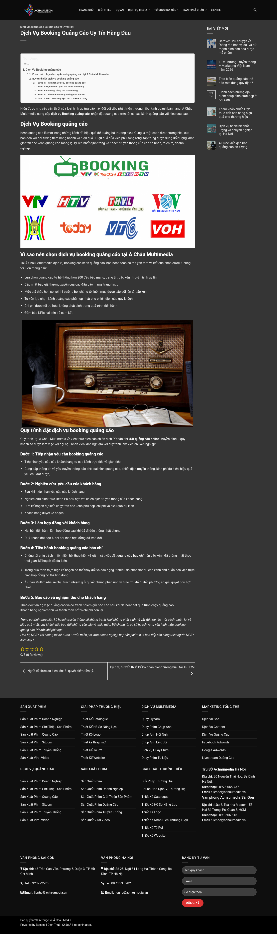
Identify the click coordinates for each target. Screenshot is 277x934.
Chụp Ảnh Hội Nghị (155, 734)
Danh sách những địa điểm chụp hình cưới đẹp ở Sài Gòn (238, 96)
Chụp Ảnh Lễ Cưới (154, 742)
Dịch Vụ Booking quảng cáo (43, 69)
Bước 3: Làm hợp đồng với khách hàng (58, 90)
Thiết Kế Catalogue (94, 719)
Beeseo (41, 925)
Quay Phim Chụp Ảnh (157, 727)
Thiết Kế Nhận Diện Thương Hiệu (165, 820)
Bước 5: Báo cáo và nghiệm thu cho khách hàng (62, 98)
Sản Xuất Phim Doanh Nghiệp (41, 719)
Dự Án (120, 9)
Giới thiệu (104, 9)
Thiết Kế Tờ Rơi (91, 750)
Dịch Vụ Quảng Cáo (32, 27)
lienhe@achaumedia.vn (229, 792)
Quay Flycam (151, 719)
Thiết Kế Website (93, 758)
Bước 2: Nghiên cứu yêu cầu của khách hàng (61, 86)
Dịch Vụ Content (213, 727)
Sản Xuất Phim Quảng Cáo (39, 734)
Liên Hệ (216, 9)
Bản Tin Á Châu (195, 10)
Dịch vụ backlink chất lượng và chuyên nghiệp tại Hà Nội (235, 130)
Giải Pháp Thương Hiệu (158, 781)
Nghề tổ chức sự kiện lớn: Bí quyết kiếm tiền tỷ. (57, 671)
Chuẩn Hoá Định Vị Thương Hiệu (164, 789)
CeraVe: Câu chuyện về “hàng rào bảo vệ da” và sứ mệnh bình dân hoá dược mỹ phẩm (237, 47)
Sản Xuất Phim (91, 781)
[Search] (255, 10)
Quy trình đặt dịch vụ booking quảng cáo (55, 78)
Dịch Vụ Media (139, 10)
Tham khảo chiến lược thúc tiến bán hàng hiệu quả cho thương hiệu (235, 113)
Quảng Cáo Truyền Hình (60, 27)
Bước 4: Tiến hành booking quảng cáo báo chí (61, 94)
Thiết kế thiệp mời (93, 742)
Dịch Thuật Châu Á (59, 925)
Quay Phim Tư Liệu (155, 758)
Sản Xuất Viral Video (34, 758)
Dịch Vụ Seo (210, 719)
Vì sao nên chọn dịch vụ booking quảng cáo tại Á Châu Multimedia (70, 74)
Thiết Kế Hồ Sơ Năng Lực (99, 727)
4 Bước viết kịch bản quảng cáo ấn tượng (233, 145)
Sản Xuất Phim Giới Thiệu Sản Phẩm (46, 727)
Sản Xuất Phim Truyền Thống (40, 750)
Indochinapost (83, 925)
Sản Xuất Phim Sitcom (36, 742)
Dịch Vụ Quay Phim (155, 750)
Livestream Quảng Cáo (218, 758)
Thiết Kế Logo (91, 734)
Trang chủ (86, 9)
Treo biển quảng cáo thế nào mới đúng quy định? (236, 81)
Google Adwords (214, 750)
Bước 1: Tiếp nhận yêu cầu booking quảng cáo (62, 82)
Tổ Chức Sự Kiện (166, 10)
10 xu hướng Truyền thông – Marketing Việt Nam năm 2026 (237, 65)
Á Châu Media (62, 920)
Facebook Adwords (216, 742)
